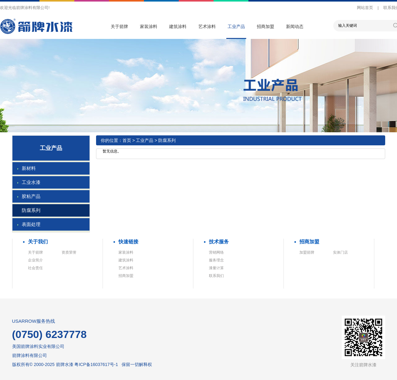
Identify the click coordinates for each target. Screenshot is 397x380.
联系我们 (216, 276)
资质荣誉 (69, 252)
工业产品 (236, 26)
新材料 (29, 168)
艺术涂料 (207, 26)
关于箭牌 (119, 26)
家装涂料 (148, 26)
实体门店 (340, 252)
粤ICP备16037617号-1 (96, 364)
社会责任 (35, 268)
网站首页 (365, 7)
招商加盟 (265, 26)
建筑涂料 (178, 26)
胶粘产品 (31, 196)
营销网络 (216, 252)
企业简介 (35, 260)
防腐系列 (31, 210)
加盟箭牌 (306, 252)
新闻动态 (294, 26)
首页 (126, 140)
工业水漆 (31, 182)
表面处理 (31, 224)
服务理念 (216, 260)
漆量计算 (216, 268)
